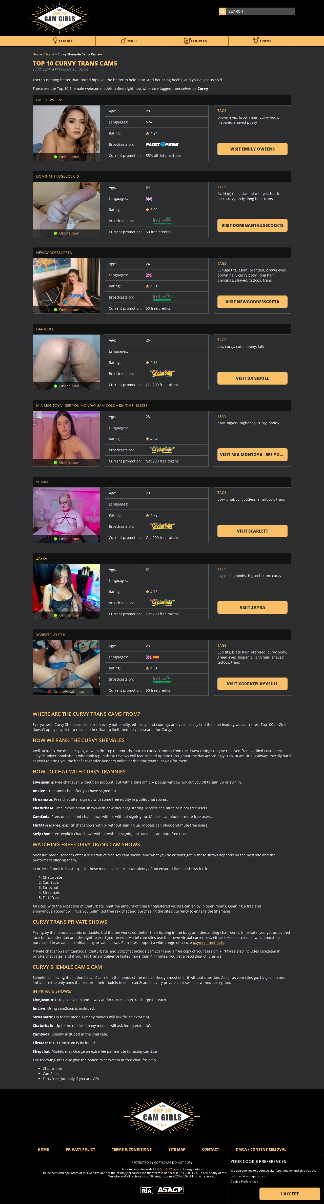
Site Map (177, 1149)
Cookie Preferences (244, 1181)
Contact (210, 1149)
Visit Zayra (252, 607)
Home (37, 54)
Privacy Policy (80, 1149)
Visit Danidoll (252, 378)
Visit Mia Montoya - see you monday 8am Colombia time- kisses (254, 454)
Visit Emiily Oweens (252, 149)
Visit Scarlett (252, 531)
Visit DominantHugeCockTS (252, 225)
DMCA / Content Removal (261, 1149)
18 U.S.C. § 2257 (164, 1169)
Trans (49, 54)
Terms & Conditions (132, 1149)
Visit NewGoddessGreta (252, 302)
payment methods (208, 942)
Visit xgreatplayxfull (252, 684)
